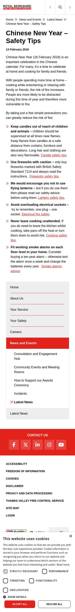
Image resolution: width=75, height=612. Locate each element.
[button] (60, 7)
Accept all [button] (19, 604)
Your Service (19, 309)
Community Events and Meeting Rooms (37, 370)
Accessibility (16, 463)
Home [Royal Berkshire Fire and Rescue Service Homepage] (9, 19)
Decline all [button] (54, 604)
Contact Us (37, 435)
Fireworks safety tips (44, 176)
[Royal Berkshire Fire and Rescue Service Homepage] (17, 7)
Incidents (20, 393)
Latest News (23, 402)
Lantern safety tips (51, 197)
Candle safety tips (53, 155)
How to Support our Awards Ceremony (33, 383)
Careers (16, 332)
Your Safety (18, 320)
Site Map (12, 508)
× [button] (70, 536)
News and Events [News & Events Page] (30, 19)
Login (10, 515)
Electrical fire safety (35, 214)
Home (14, 287)
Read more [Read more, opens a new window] (63, 564)
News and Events (23, 343)
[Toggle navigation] (50, 7)
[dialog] (37, 572)
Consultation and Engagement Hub (35, 356)
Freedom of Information (25, 471)
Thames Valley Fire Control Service (35, 500)
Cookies (12, 478)
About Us (16, 298)
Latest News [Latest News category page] (54, 19)
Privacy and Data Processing (29, 493)
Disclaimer (14, 486)
